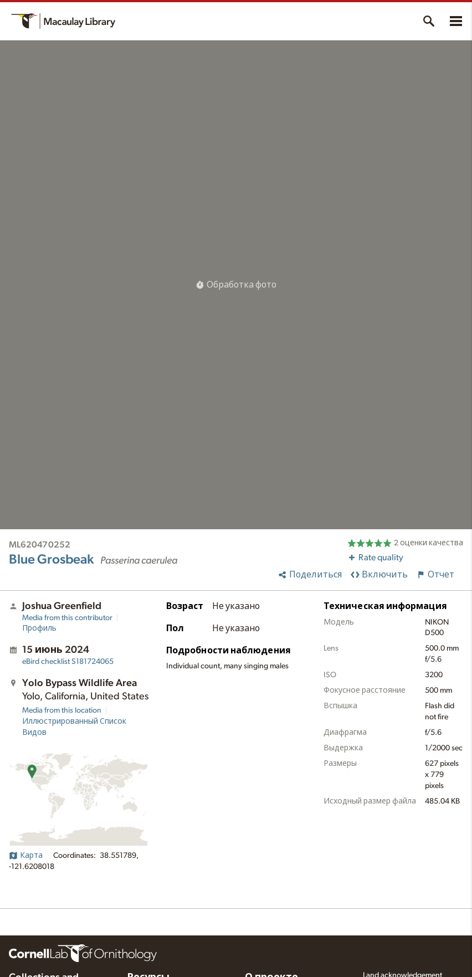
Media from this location (61, 710)
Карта (26, 856)
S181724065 (68, 662)
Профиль (39, 628)
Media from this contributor (67, 618)
